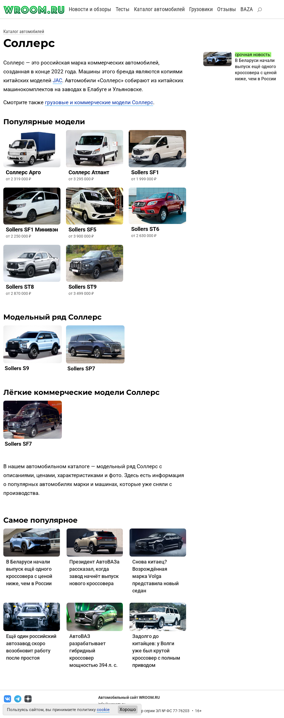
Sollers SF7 (18, 444)
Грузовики (201, 9)
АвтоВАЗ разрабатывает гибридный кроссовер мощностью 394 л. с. (93, 650)
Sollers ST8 (20, 286)
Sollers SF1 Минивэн (32, 229)
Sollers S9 (17, 368)
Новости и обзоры (90, 9)
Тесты (123, 9)
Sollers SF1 (145, 172)
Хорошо (128, 709)
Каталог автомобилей (159, 9)
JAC (57, 80)
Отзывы (226, 9)
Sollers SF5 (82, 229)
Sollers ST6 (145, 229)
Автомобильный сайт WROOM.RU (129, 697)
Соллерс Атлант (89, 172)
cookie (103, 709)
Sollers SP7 (81, 368)
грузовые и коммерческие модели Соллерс (99, 102)
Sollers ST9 (83, 286)
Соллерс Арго (23, 172)
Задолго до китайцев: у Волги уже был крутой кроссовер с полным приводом (156, 650)
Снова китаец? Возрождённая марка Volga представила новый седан (155, 576)
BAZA (246, 9)
